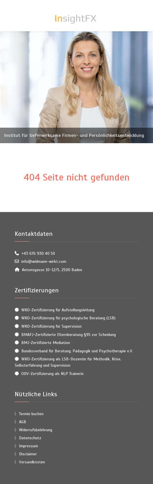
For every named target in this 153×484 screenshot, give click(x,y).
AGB (22, 421)
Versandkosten (32, 461)
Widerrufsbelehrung (35, 429)
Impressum (28, 445)
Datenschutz (30, 437)
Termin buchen (31, 413)
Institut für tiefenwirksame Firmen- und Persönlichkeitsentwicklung (74, 135)
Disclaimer (28, 453)
